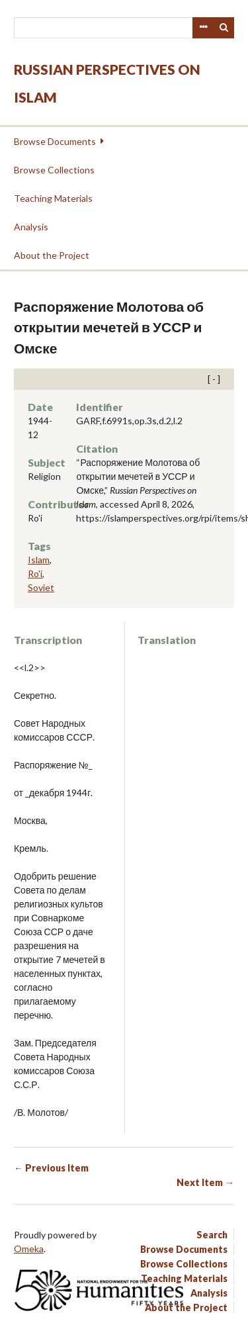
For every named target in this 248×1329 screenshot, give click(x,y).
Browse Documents (55, 141)
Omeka (29, 1248)
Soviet (41, 587)
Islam (39, 559)
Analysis (31, 226)
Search (224, 27)
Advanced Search (203, 27)
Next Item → (205, 1182)
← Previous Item (51, 1167)
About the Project (51, 255)
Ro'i (35, 573)
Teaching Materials (53, 198)
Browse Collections (54, 169)
